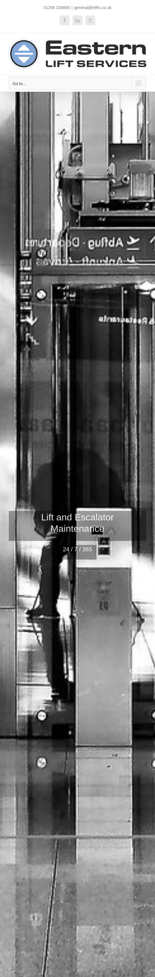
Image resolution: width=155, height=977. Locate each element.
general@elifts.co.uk (92, 7)
